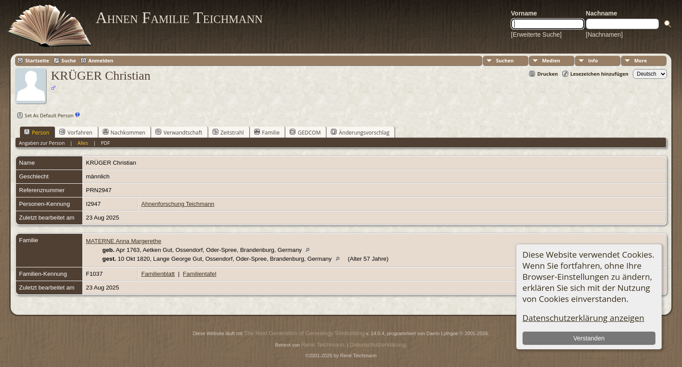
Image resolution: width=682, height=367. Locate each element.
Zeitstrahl (228, 132)
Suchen (505, 60)
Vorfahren (75, 132)
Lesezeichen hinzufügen (599, 73)
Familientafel (200, 273)
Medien (551, 60)
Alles (83, 142)
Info (593, 60)
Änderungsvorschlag (360, 132)
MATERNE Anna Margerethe (123, 241)
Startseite (37, 60)
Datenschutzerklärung (378, 344)
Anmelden (101, 60)
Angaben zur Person (42, 142)
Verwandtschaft (178, 132)
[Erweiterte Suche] (536, 34)
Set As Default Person (44, 115)
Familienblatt (158, 273)
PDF (105, 142)
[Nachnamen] (604, 34)
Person (36, 132)
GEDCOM (305, 132)
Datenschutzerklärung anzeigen (583, 317)
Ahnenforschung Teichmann (177, 204)
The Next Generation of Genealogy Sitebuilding (304, 333)
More (640, 60)
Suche (69, 60)
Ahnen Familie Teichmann (179, 18)
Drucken (547, 73)
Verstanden (588, 338)
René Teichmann (322, 344)
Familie (267, 132)
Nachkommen (124, 132)
